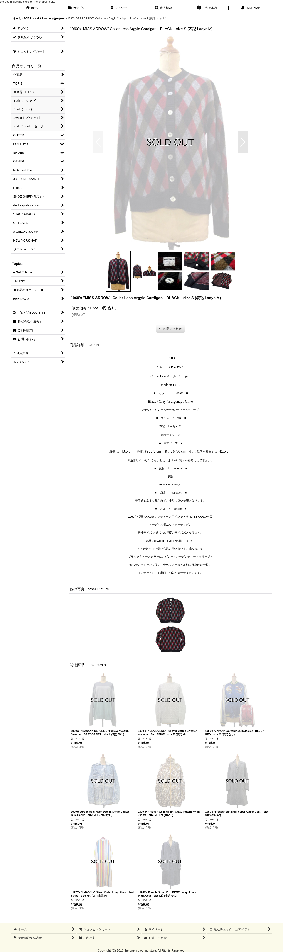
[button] (163, 8)
